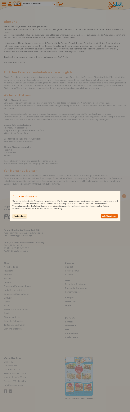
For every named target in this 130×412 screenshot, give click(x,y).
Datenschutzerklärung (53, 208)
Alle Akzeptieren (109, 216)
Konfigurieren (20, 216)
